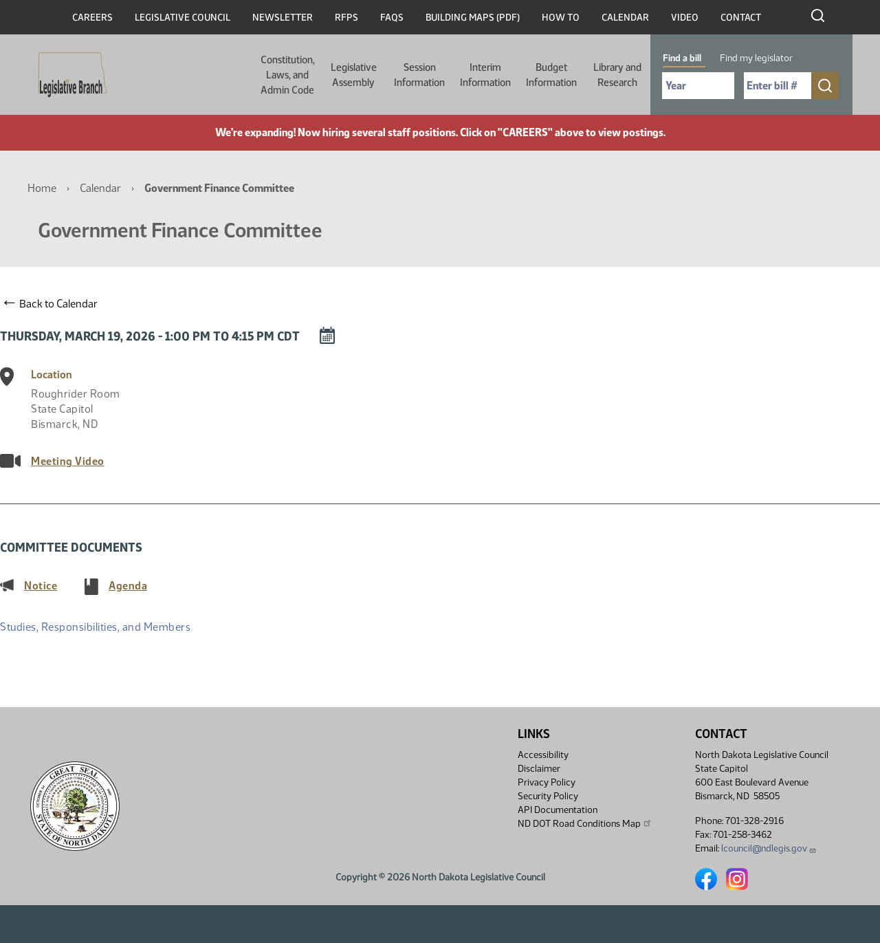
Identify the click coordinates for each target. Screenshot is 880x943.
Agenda (128, 585)
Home (42, 188)
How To (561, 17)
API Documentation (557, 810)
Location (51, 374)
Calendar (625, 17)
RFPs (346, 17)
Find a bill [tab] (682, 58)
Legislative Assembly (354, 75)
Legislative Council (182, 17)
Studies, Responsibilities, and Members (95, 626)
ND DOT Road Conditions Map (585, 823)
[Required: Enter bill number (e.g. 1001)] (777, 86)
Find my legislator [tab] (756, 58)
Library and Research (617, 75)
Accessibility (543, 755)
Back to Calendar (51, 303)
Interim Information (485, 75)
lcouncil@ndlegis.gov (769, 848)
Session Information (419, 75)
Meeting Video (67, 461)
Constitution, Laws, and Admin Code (288, 75)
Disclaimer (539, 768)
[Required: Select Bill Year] (698, 86)
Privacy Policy (546, 782)
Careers (92, 17)
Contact (740, 17)
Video (684, 17)
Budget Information (551, 75)
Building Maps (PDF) (473, 17)
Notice (40, 585)
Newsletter (282, 17)
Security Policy (548, 796)
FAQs (392, 17)
